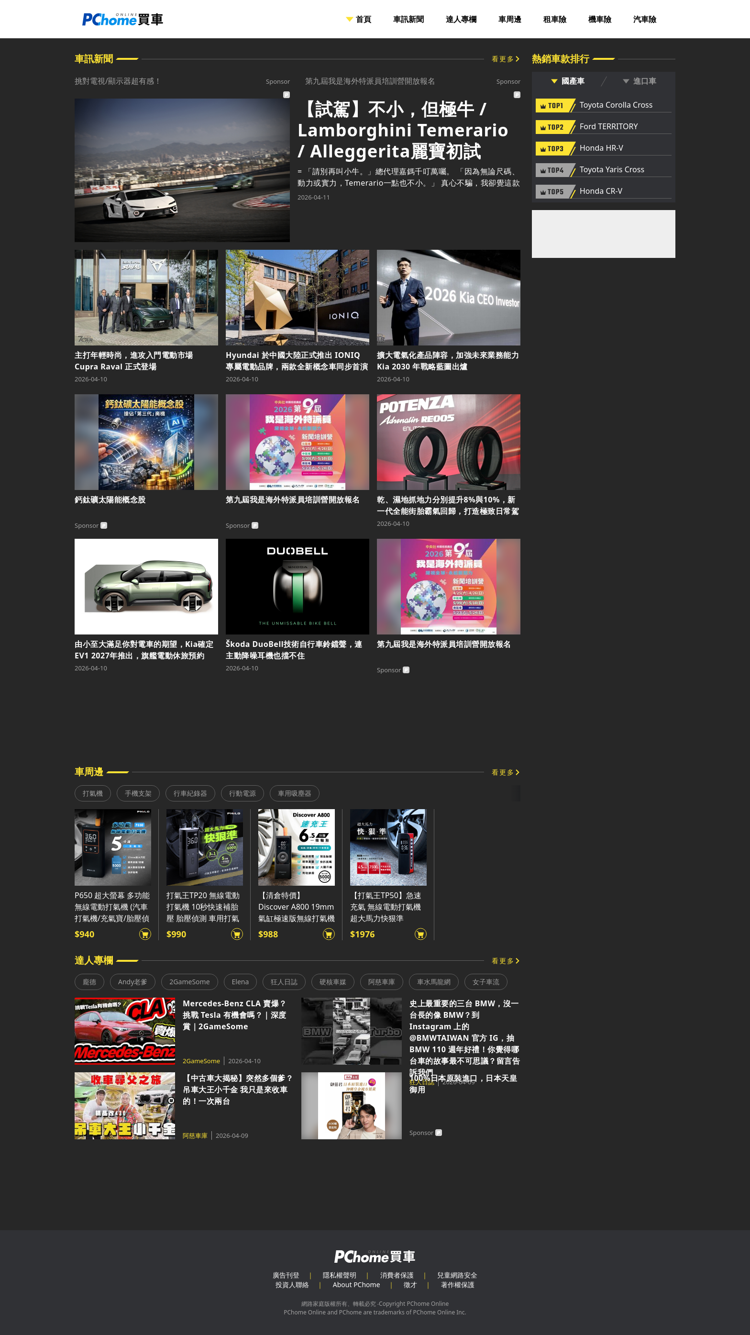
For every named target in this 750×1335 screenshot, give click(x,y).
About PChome (356, 1284)
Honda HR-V (601, 148)
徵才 (410, 1284)
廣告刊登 (286, 1274)
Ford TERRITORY (609, 127)
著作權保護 (457, 1284)
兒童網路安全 (457, 1274)
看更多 (503, 59)
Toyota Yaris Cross (612, 170)
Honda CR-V (601, 191)
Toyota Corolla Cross (616, 105)
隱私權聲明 (339, 1274)
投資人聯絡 (292, 1284)
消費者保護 (397, 1274)
